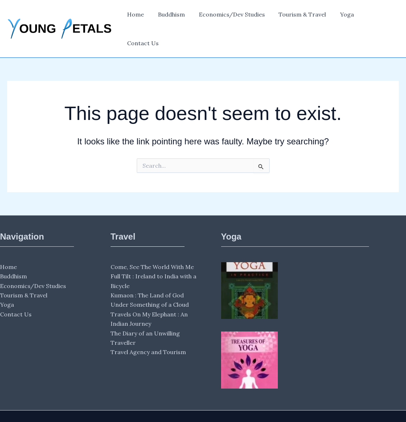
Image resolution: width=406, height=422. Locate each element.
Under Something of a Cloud (150, 280)
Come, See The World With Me (152, 242)
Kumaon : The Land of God (147, 270)
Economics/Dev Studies (233, 16)
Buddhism (174, 16)
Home (141, 16)
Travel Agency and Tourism (148, 327)
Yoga (343, 16)
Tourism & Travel (301, 16)
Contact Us (377, 16)
